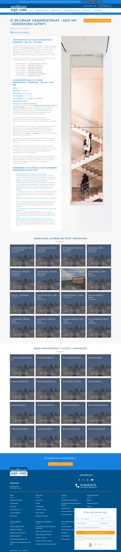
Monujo (89, 500)
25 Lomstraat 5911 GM (96, 429)
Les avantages (14, 503)
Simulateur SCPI (65, 508)
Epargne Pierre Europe (42, 516)
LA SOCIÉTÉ (97, 10)
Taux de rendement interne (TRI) (18, 539)
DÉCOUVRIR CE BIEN (22, 263)
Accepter (98, 1)
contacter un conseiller (60, 464)
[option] (86, 134)
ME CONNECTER (104, 6)
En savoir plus (85, 2)
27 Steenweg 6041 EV (45, 358)
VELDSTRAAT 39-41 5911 (71, 381)
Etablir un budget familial (17, 526)
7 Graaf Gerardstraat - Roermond (37, 63)
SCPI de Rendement (33, 128)
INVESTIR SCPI (56, 10)
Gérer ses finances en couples (44, 541)
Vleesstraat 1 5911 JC (45, 429)
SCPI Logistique (65, 539)
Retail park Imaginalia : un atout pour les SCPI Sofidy (31, 174)
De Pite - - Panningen (20, 295)
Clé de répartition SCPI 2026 (43, 534)
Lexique (89, 506)
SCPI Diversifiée (65, 536)
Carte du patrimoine (66, 514)
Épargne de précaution (16, 529)
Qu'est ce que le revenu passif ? (44, 531)
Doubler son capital (41, 538)
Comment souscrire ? (92, 503)
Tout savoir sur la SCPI (16, 500)
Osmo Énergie (39, 506)
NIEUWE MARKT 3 (18, 405)
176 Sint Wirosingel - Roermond (37, 74)
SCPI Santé (64, 533)
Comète (38, 503)
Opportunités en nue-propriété (69, 500)
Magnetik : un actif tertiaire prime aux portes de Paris (32, 181)
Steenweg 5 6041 (95, 358)
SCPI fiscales (13, 516)
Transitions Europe (41, 509)
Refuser (93, 1)
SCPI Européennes (66, 526)
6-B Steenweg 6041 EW (46, 381)
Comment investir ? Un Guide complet (46, 544)
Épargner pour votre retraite (17, 533)
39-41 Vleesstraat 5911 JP (98, 405)
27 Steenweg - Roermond (35, 65)
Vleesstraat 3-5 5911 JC (20, 429)
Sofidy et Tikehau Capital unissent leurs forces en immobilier (34, 218)
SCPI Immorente (27, 93)
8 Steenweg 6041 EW (19, 381)
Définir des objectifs (15, 536)
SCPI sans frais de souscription (69, 529)
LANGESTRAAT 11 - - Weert (73, 295)
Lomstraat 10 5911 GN (45, 405)
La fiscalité (13, 506)
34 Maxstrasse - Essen (34, 75)
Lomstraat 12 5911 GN (70, 405)
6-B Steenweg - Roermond (35, 72)
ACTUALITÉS (86, 10)
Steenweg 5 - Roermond (35, 68)
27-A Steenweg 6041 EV (71, 358)
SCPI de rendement (15, 513)
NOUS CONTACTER (90, 6)
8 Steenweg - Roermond (35, 70)
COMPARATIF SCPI (42, 10)
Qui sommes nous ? (15, 509)
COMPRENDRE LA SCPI (71, 10)
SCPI (31, 10)
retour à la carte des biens (97, 20)
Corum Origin (39, 500)
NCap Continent (40, 513)
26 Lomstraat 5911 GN (71, 429)
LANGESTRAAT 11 (95, 381)
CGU (20, 550)
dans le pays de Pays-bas (28, 48)
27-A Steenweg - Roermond (35, 67)
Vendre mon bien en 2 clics (68, 511)
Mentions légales (14, 550)
